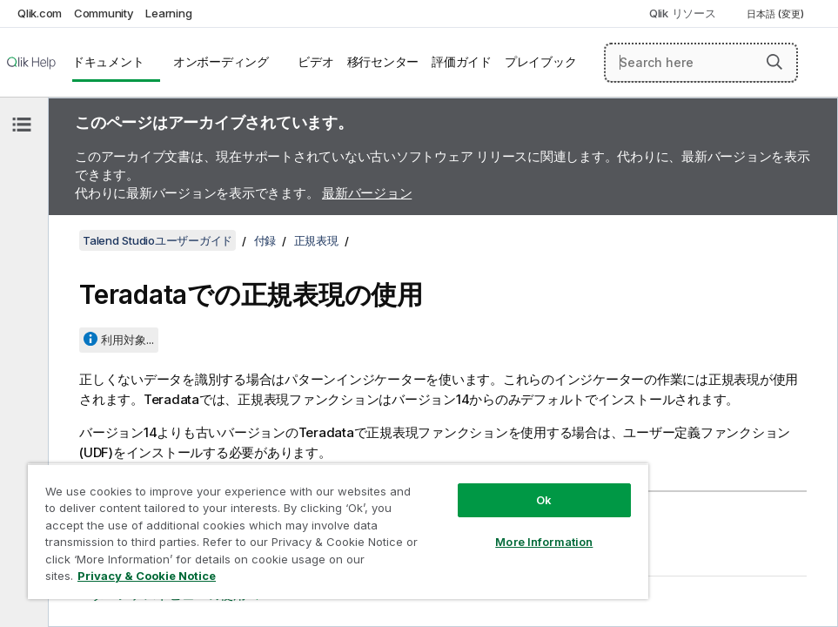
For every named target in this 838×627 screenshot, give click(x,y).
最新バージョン (367, 193)
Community (104, 13)
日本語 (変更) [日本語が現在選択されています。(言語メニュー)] (777, 14)
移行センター (383, 62)
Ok (544, 500)
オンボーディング (221, 62)
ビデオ (315, 62)
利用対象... (127, 340)
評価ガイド (462, 62)
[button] (774, 62)
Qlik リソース (682, 13)
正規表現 (316, 240)
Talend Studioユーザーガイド (157, 240)
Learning (168, 13)
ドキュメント (108, 62)
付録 (265, 240)
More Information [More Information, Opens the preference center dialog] (544, 542)
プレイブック (541, 62)
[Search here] (701, 62)
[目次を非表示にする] (22, 124)
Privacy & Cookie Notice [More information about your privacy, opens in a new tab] (146, 576)
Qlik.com (39, 13)
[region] (338, 531)
